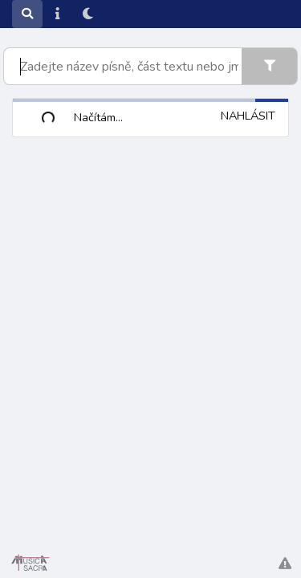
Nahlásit (248, 116)
